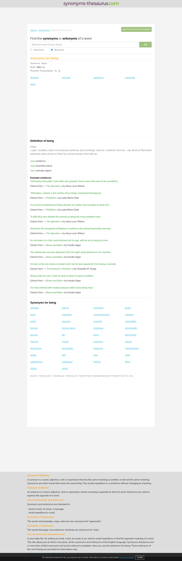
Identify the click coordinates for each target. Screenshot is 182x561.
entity (33, 321)
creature (129, 314)
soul (95, 355)
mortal (65, 341)
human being (69, 328)
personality (67, 348)
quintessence (132, 348)
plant (33, 84)
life (63, 334)
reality (33, 355)
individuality (131, 328)
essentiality (131, 321)
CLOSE (140, 557)
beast (128, 308)
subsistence (36, 361)
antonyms (70, 38)
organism (98, 341)
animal (65, 308)
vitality (33, 368)
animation (98, 308)
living (96, 334)
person (128, 341)
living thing (130, 334)
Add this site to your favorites (136, 29)
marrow (34, 341)
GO (145, 44)
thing (127, 361)
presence (98, 348)
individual (98, 328)
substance (67, 361)
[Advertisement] (91, 15)
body (33, 314)
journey (34, 334)
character (67, 314)
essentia (97, 321)
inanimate (130, 77)
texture (97, 361)
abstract (34, 77)
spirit (127, 355)
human (33, 328)
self (64, 355)
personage (35, 348)
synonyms (50, 38)
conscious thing (101, 314)
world (65, 368)
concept (66, 77)
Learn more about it (127, 557)
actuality (34, 308)
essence (66, 321)
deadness (98, 77)
